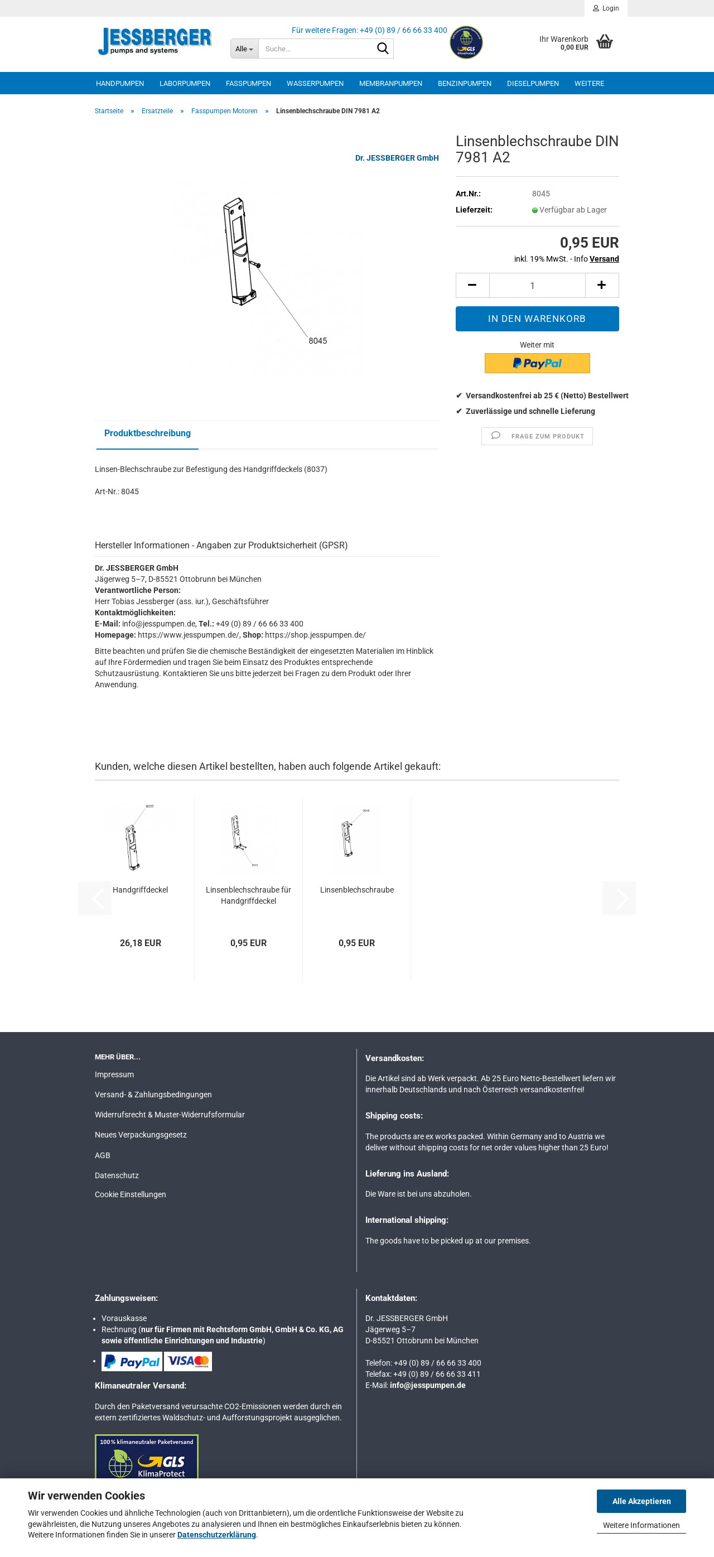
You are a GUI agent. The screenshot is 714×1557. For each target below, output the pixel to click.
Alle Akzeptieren (641, 1501)
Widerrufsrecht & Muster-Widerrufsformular (170, 1114)
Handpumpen (120, 83)
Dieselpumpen (533, 83)
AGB (102, 1155)
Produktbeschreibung (147, 433)
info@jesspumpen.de (428, 1385)
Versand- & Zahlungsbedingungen (153, 1094)
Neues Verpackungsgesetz (141, 1134)
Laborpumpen (185, 83)
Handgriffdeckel (140, 889)
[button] (472, 285)
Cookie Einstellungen (130, 1194)
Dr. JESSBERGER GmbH (397, 157)
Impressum (114, 1074)
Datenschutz (117, 1175)
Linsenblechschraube (357, 889)
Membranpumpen (390, 83)
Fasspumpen (248, 83)
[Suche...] (244, 48)
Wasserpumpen (315, 83)
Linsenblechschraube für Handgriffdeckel (248, 895)
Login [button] (606, 8)
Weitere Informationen (641, 1525)
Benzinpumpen (464, 83)
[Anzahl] (537, 285)
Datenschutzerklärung (216, 1534)
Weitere (589, 83)
